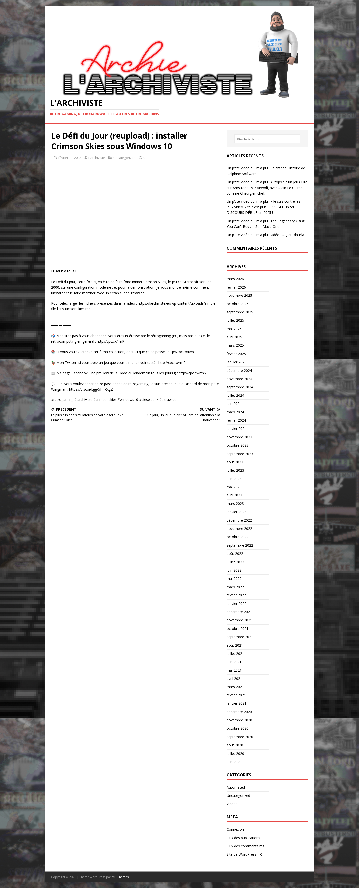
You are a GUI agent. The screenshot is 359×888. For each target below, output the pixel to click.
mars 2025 (235, 345)
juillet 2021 (235, 653)
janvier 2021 (236, 703)
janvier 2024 (236, 428)
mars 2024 (235, 412)
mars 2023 (235, 503)
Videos (232, 803)
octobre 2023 (237, 445)
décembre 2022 (239, 520)
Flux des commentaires (245, 846)
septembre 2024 (240, 387)
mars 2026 (235, 278)
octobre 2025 (237, 303)
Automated (236, 787)
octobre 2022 (237, 536)
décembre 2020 (239, 711)
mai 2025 (234, 328)
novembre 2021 (239, 620)
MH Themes (120, 877)
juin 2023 (234, 478)
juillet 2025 (235, 320)
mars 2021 (235, 686)
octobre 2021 (237, 628)
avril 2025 (234, 337)
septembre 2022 (240, 545)
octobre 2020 (237, 728)
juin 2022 (234, 570)
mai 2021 (234, 670)
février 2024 (236, 420)
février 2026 (236, 287)
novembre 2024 (239, 378)
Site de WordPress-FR (244, 854)
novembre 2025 (239, 295)
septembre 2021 (240, 636)
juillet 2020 (235, 753)
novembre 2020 (239, 720)
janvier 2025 (236, 362)
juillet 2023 (235, 470)
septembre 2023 (240, 453)
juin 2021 (234, 661)
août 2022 (235, 553)
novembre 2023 (239, 437)
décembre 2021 (239, 611)
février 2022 (236, 595)
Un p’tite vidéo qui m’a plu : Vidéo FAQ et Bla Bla (265, 234)
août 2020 (235, 745)
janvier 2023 (236, 511)
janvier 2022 (236, 603)
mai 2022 (234, 578)
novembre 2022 (239, 528)
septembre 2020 (240, 736)
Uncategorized (124, 157)
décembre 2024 (239, 370)
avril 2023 (234, 495)
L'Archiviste (96, 157)
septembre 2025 (240, 312)
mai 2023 (234, 487)
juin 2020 (234, 761)
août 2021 (235, 645)
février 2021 (236, 695)
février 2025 (236, 353)
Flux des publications (243, 837)
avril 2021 (234, 678)
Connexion (235, 829)
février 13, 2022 (69, 157)
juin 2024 (234, 403)
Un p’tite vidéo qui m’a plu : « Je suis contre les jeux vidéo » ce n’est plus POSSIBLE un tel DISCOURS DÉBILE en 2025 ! (263, 207)
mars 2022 (235, 587)
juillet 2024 (235, 395)
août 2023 (235, 462)
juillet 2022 (235, 562)
